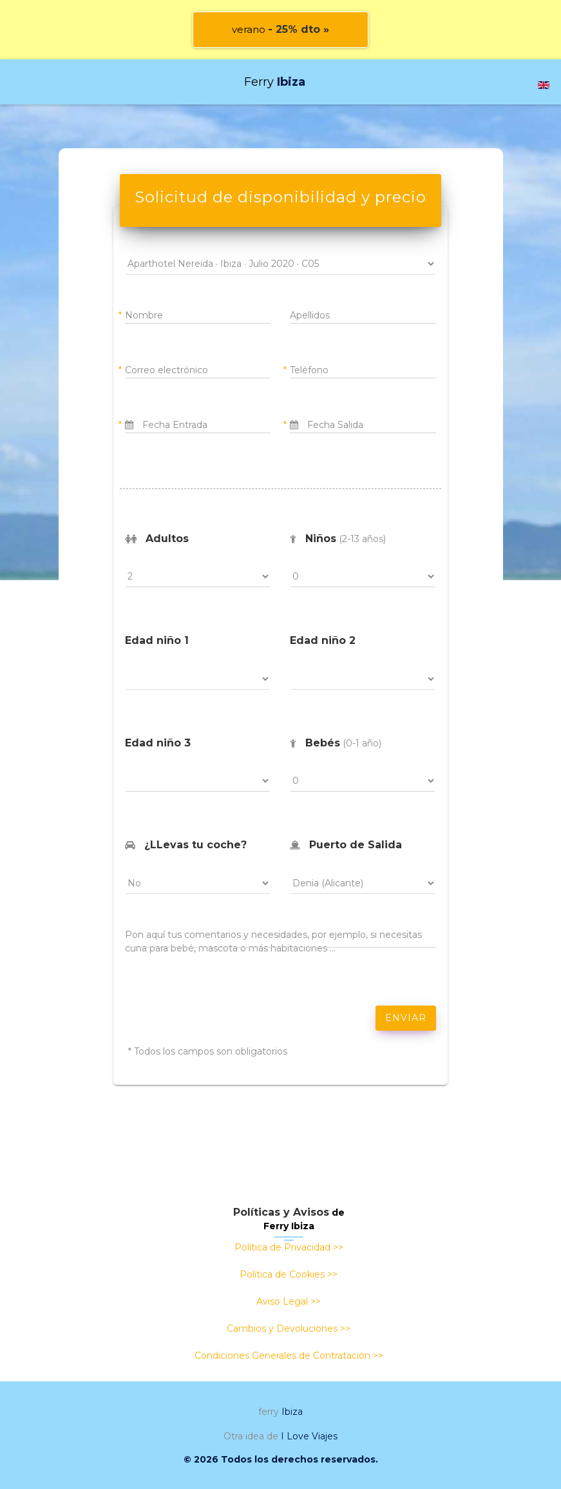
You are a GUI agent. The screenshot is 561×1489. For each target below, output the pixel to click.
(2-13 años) (338, 538)
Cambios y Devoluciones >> (288, 1328)
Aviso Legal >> (288, 1301)
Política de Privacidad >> (288, 1247)
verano (280, 29)
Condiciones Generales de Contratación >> (289, 1355)
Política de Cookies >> (289, 1274)
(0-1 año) (335, 743)
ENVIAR (405, 1018)
